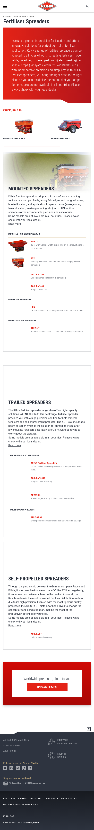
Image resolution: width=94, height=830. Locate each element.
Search (85, 6)
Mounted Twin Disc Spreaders (24, 234)
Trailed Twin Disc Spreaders (23, 455)
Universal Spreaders (19, 307)
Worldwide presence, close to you (47, 676)
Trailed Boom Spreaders (21, 509)
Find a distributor (47, 684)
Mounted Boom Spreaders (22, 329)
